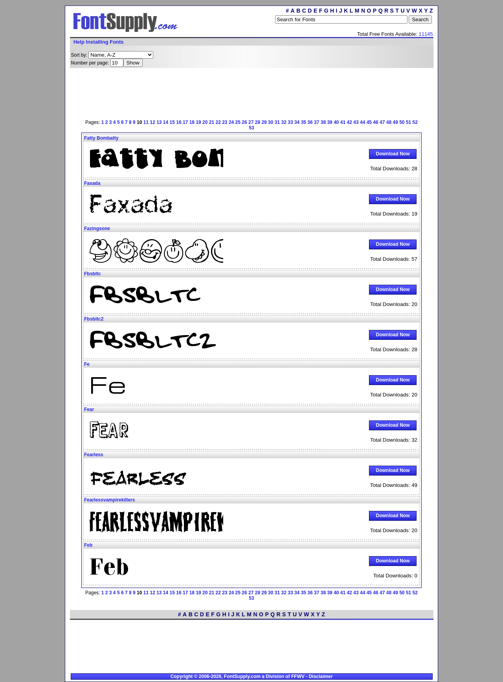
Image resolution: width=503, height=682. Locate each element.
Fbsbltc (92, 273)
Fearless (93, 454)
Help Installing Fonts (98, 42)
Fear (89, 409)
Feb (88, 545)
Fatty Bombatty (101, 138)
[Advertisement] (251, 92)
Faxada (92, 183)
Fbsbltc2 (93, 319)
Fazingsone (97, 228)
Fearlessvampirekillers (109, 500)
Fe (87, 364)
